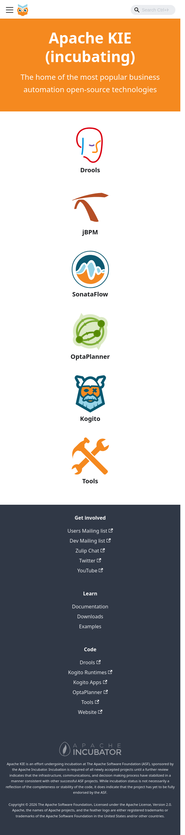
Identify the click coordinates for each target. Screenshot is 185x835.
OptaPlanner (90, 692)
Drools (90, 662)
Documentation (90, 606)
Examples (90, 626)
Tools (90, 702)
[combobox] (153, 10)
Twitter (90, 560)
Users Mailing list (90, 530)
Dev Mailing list (90, 540)
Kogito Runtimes (90, 672)
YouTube (90, 570)
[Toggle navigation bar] (9, 10)
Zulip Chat (90, 550)
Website (90, 712)
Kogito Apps (90, 682)
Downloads (90, 616)
